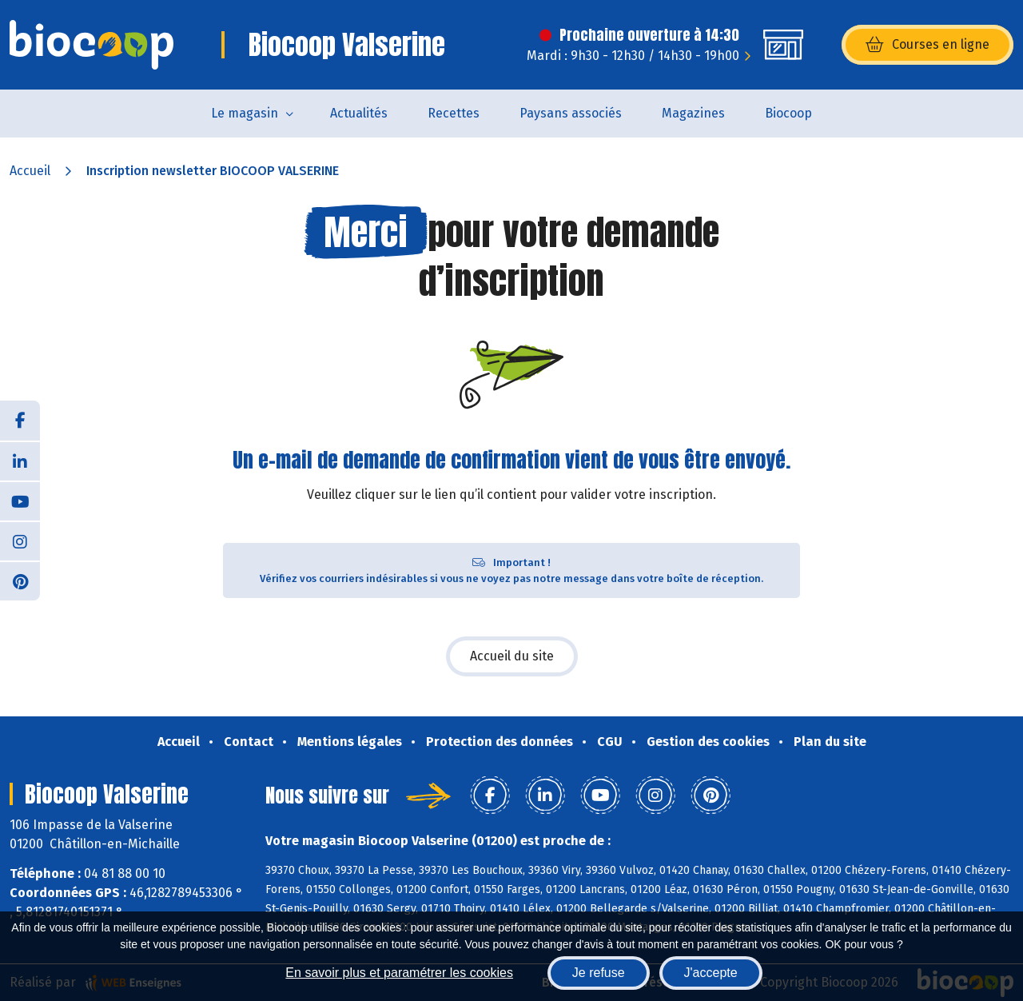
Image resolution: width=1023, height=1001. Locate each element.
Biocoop (788, 113)
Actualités (359, 113)
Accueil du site (512, 656)
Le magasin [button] (244, 113)
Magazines (693, 113)
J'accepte (711, 972)
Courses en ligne (927, 45)
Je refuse (598, 972)
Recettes (454, 113)
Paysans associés (570, 113)
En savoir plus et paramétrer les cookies (399, 972)
